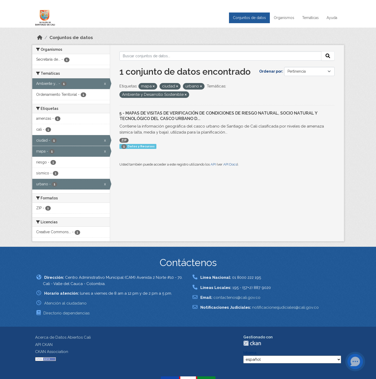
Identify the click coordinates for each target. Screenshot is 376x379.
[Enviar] (328, 56)
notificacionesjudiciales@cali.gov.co (285, 307)
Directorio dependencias (66, 313)
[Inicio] (39, 37)
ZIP (124, 140)
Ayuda (332, 18)
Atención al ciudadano (65, 303)
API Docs (230, 164)
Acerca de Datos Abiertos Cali (63, 337)
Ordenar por (270, 71)
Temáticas (310, 18)
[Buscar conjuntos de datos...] (220, 56)
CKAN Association (51, 351)
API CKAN (44, 344)
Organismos (284, 18)
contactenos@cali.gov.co (236, 297)
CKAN (252, 343)
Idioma (249, 353)
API (213, 164)
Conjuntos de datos (249, 18)
